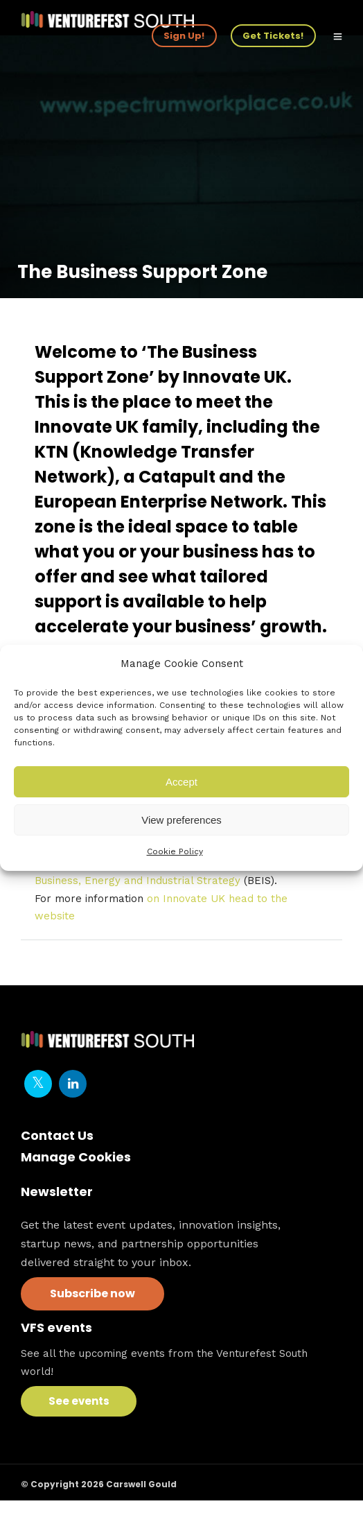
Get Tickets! (272, 35)
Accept (181, 782)
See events (78, 1401)
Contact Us (57, 1135)
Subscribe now (92, 1293)
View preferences (181, 820)
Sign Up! (183, 35)
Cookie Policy (175, 851)
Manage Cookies (76, 1157)
